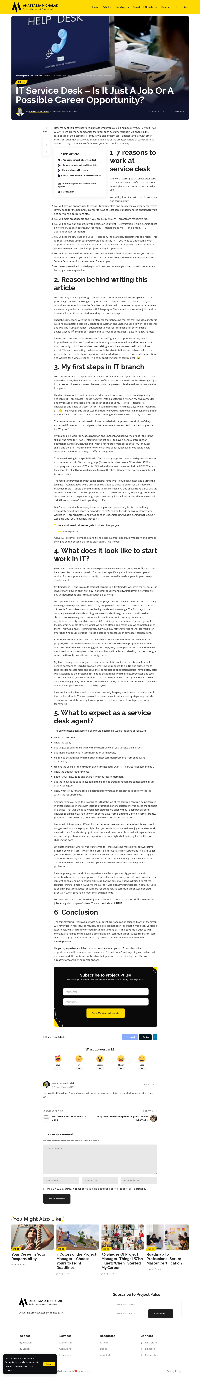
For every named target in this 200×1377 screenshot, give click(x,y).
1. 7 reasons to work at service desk (78, 160)
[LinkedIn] (176, 7)
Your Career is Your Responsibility (28, 1258)
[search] (180, 7)
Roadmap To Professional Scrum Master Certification (164, 1260)
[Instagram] (174, 7)
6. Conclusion (67, 192)
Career (21, 82)
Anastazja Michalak (39, 111)
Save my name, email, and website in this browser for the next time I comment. (96, 1190)
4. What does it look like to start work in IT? (79, 177)
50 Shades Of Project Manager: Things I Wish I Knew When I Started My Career (122, 1262)
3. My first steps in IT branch (74, 170)
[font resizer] (185, 7)
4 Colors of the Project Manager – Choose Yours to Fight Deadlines (76, 1262)
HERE (119, 903)
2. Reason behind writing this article (78, 165)
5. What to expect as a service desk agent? (77, 185)
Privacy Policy (11, 1362)
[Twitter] (151, 1085)
